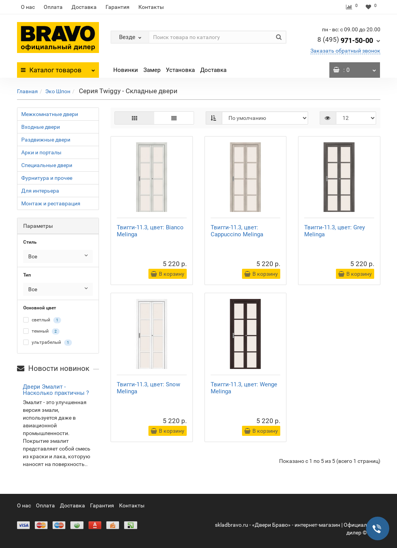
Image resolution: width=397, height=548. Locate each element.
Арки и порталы (41, 152)
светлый (42, 320)
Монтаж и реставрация (50, 203)
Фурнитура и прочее (46, 178)
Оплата (53, 7)
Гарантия (117, 7)
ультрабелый (47, 343)
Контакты (151, 7)
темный (41, 331)
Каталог (58, 68)
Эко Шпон (57, 91)
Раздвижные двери (45, 140)
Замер (151, 70)
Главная (27, 91)
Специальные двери (46, 165)
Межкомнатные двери (49, 114)
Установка (180, 70)
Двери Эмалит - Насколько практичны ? (56, 390)
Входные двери (40, 127)
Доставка (84, 7)
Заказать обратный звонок (345, 51)
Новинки (125, 70)
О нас (28, 7)
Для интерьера (40, 191)
